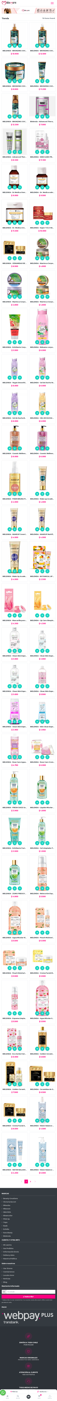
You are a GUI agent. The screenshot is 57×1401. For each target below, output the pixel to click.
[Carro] (39, 1396)
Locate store (8, 1275)
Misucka (6, 1205)
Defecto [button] (43, 1392)
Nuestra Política (10, 1259)
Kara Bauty (7, 1233)
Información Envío (11, 1252)
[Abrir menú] (28, 1396)
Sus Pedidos (8, 1248)
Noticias (6, 1279)
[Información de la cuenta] (50, 1396)
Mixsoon (6, 1209)
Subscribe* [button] (28, 1297)
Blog (5, 1282)
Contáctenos (8, 1272)
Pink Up (6, 1219)
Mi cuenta (7, 1245)
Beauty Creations (10, 1198)
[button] (10, 46)
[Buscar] (18, 1396)
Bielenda (7, 1236)
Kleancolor (8, 1215)
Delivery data (8, 1255)
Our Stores (7, 1268)
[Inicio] (7, 1396)
